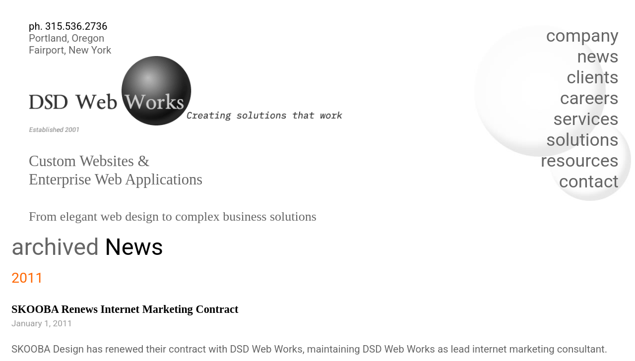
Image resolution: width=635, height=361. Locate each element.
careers (589, 98)
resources (580, 160)
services (586, 119)
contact (589, 181)
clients (593, 77)
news (598, 56)
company (582, 35)
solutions (582, 139)
